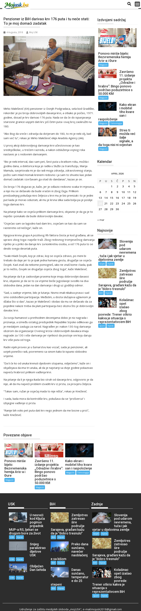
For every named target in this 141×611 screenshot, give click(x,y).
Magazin (12, 422)
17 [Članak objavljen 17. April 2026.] (123, 186)
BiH (101, 278)
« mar (100, 209)
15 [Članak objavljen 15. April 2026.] (111, 186)
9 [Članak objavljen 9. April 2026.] (117, 181)
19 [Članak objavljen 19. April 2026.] (134, 186)
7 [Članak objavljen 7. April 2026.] (106, 181)
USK (12, 537)
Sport (102, 307)
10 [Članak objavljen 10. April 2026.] (123, 181)
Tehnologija (83, 472)
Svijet (102, 249)
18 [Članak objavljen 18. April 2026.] (129, 186)
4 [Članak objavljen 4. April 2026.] (129, 175)
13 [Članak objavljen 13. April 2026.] (100, 186)
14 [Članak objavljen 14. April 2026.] (106, 186)
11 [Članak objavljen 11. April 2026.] (129, 181)
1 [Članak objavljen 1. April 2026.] (112, 175)
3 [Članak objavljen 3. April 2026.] (123, 175)
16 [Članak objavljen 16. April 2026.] (117, 186)
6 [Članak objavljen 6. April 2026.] (100, 181)
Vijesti (110, 249)
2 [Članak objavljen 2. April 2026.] (117, 175)
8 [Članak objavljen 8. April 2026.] (112, 181)
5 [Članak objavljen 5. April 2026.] (134, 175)
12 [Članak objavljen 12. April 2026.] (134, 181)
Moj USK (32, 32)
